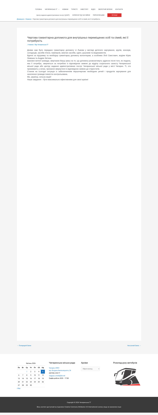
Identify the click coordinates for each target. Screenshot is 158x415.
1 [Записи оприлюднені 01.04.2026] (26, 374)
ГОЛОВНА (35, 11)
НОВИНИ (64, 11)
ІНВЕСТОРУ (85, 11)
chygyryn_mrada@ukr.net (57, 378)
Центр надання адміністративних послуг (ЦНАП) (51, 17)
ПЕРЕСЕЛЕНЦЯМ (100, 17)
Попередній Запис (24, 348)
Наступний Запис (133, 348)
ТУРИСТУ (74, 11)
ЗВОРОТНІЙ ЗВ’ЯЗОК (107, 11)
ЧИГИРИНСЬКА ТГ (49, 11)
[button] (117, 17)
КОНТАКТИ (122, 11)
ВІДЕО (94, 11)
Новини (31, 47)
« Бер (19, 391)
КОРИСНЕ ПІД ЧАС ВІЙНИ (81, 17)
